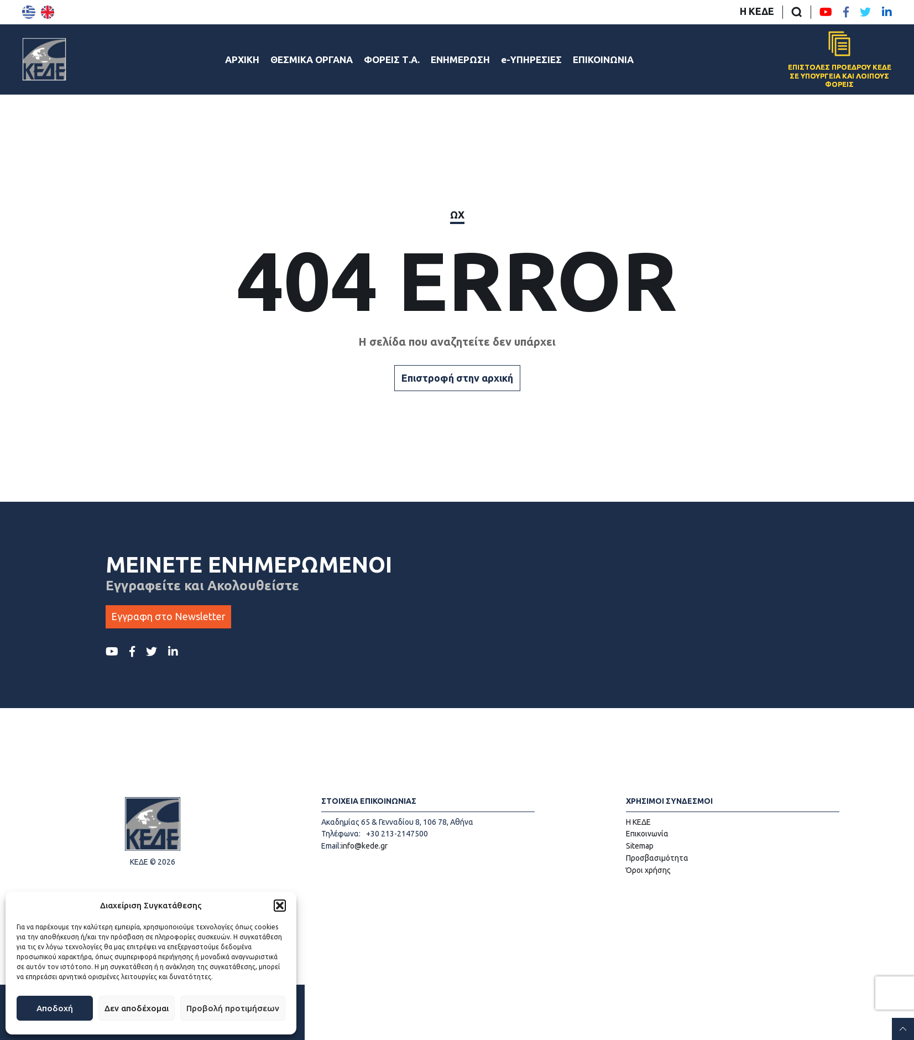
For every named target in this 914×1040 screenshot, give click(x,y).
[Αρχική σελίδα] (44, 59)
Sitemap (640, 845)
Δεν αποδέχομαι (137, 1008)
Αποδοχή (54, 1008)
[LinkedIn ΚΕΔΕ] (887, 12)
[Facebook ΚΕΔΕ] (846, 12)
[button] (279, 905)
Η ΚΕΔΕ (757, 11)
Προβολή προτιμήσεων (232, 1008)
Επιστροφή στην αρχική (457, 377)
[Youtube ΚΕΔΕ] (825, 12)
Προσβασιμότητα (657, 858)
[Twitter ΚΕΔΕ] (865, 12)
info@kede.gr (364, 845)
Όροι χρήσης (648, 870)
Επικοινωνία (647, 833)
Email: (331, 845)
